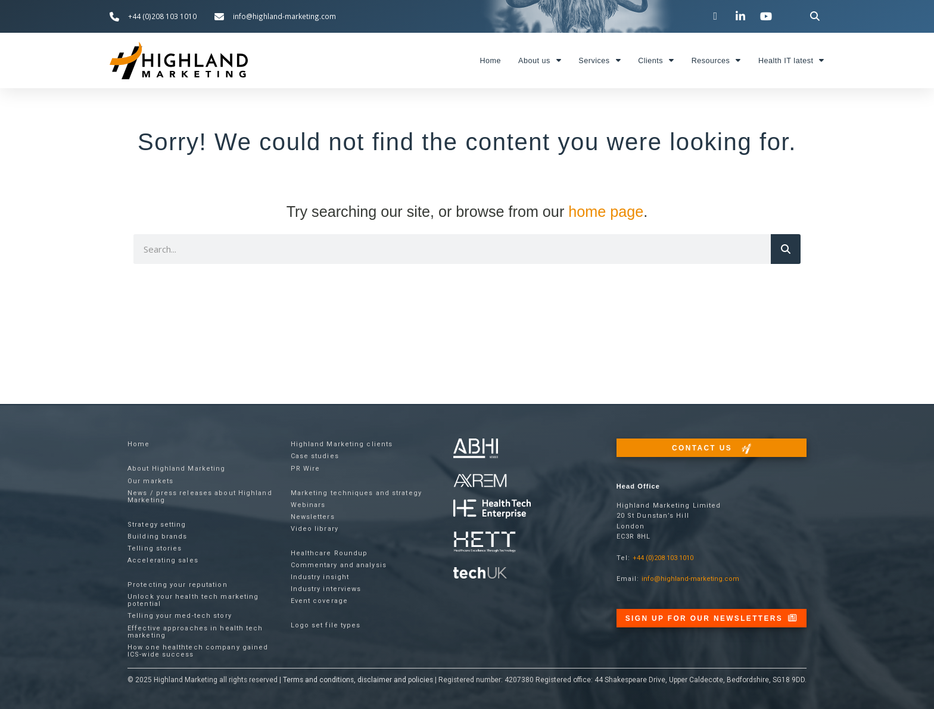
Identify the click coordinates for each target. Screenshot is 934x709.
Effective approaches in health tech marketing (195, 631)
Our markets (150, 481)
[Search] (786, 249)
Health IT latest (791, 60)
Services (599, 60)
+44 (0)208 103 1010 (663, 558)
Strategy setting (156, 524)
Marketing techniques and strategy (356, 493)
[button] (815, 16)
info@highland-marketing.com (690, 579)
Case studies (315, 456)
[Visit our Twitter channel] (716, 16)
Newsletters (313, 517)
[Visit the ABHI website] (475, 448)
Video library (314, 529)
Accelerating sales (162, 560)
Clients (656, 60)
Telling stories (154, 548)
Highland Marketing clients (342, 444)
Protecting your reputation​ (177, 585)
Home (490, 61)
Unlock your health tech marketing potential (193, 600)
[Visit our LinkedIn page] (742, 16)
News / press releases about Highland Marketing (199, 496)
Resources (716, 60)
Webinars (308, 505)
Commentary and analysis (339, 565)
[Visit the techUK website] (480, 479)
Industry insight (320, 577)
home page (605, 211)
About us (539, 60)
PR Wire (305, 468)
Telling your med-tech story (179, 616)
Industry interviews (326, 589)
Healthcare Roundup (329, 553)
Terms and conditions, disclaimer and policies (358, 680)
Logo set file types (326, 625)
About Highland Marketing (176, 468)
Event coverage (319, 601)
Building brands (157, 536)
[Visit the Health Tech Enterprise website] (492, 509)
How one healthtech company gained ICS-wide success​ (197, 650)
